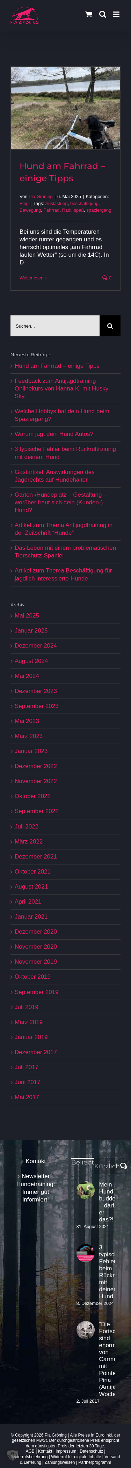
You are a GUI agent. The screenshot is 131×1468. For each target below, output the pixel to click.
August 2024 (31, 661)
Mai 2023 (27, 721)
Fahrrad (52, 210)
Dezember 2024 (36, 645)
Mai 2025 (27, 615)
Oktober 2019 (33, 976)
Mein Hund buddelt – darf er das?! (107, 1202)
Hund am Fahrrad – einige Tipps (57, 366)
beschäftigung (84, 203)
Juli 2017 (26, 1067)
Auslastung (56, 203)
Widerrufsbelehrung (29, 1456)
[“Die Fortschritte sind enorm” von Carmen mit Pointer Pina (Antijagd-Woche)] (86, 1330)
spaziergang (99, 210)
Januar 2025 (31, 630)
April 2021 (28, 901)
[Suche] (110, 325)
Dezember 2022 (36, 766)
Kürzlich (107, 1166)
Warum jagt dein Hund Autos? (54, 434)
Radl (66, 210)
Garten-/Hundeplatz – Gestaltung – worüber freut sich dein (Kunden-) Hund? (61, 502)
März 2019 (29, 1022)
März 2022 (29, 841)
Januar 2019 (31, 1037)
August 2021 (31, 886)
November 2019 (36, 961)
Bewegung (30, 210)
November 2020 (36, 946)
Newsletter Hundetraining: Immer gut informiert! (35, 1188)
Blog (24, 203)
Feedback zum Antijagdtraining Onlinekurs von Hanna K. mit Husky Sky (61, 389)
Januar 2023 (31, 751)
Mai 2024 (27, 676)
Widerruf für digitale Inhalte (76, 1456)
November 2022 (36, 781)
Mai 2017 (27, 1097)
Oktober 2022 (33, 796)
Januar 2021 (31, 916)
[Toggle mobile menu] (117, 14)
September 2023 (37, 706)
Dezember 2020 (36, 931)
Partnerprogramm (94, 1462)
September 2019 (37, 992)
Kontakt (36, 1161)
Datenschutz (91, 1451)
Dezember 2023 (36, 691)
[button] (12, 1455)
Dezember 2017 (36, 1052)
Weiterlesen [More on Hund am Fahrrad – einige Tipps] (31, 277)
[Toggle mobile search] (102, 14)
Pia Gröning (41, 196)
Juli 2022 (26, 826)
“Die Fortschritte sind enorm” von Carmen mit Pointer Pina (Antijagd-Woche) (107, 1359)
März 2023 (29, 736)
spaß (79, 210)
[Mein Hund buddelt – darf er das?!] (86, 1190)
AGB (30, 1451)
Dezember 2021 (36, 856)
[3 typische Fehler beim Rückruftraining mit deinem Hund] (86, 1253)
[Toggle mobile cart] (88, 14)
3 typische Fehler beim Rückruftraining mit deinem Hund (107, 1272)
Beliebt (82, 1162)
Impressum (66, 1451)
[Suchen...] (55, 325)
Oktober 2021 (33, 871)
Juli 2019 (26, 1007)
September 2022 (37, 811)
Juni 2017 (28, 1082)
